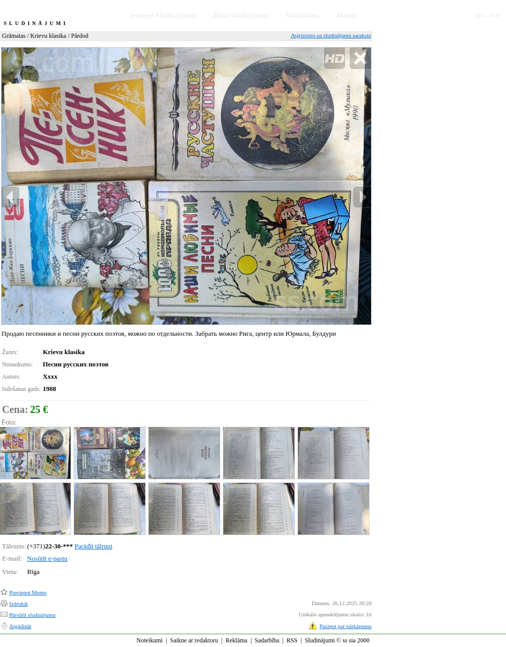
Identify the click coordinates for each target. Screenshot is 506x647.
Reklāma (236, 640)
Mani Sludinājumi (240, 15)
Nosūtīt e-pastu (47, 558)
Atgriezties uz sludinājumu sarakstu (331, 35)
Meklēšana (302, 15)
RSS (292, 640)
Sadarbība (267, 640)
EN (494, 15)
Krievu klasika (48, 35)
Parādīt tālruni (93, 546)
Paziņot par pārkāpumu (345, 626)
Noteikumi (149, 640)
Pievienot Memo (28, 592)
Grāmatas (14, 35)
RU (481, 15)
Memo (346, 15)
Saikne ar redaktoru (194, 640)
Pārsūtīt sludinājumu (32, 615)
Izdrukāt (18, 603)
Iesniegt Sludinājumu (162, 15)
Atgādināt (20, 626)
